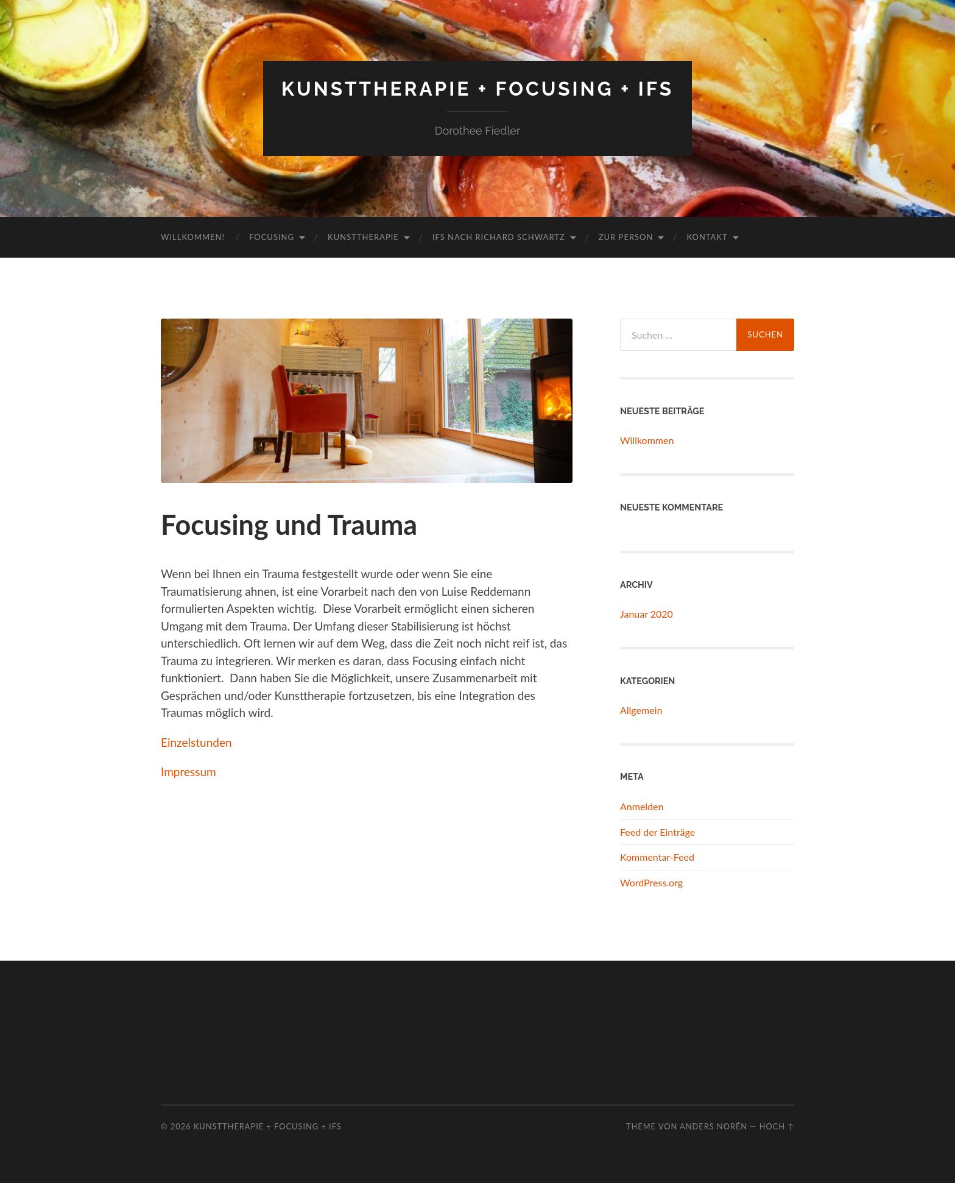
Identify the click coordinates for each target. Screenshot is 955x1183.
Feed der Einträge (657, 832)
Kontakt (706, 237)
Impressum (188, 772)
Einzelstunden (196, 742)
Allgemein (641, 710)
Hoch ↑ (776, 1126)
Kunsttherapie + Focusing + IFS (477, 88)
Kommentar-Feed (657, 857)
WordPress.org (651, 882)
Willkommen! (193, 237)
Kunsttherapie (363, 237)
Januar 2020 (646, 614)
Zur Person (626, 237)
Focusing (271, 237)
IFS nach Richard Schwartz (498, 237)
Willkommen (647, 440)
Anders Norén (713, 1126)
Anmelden (641, 806)
